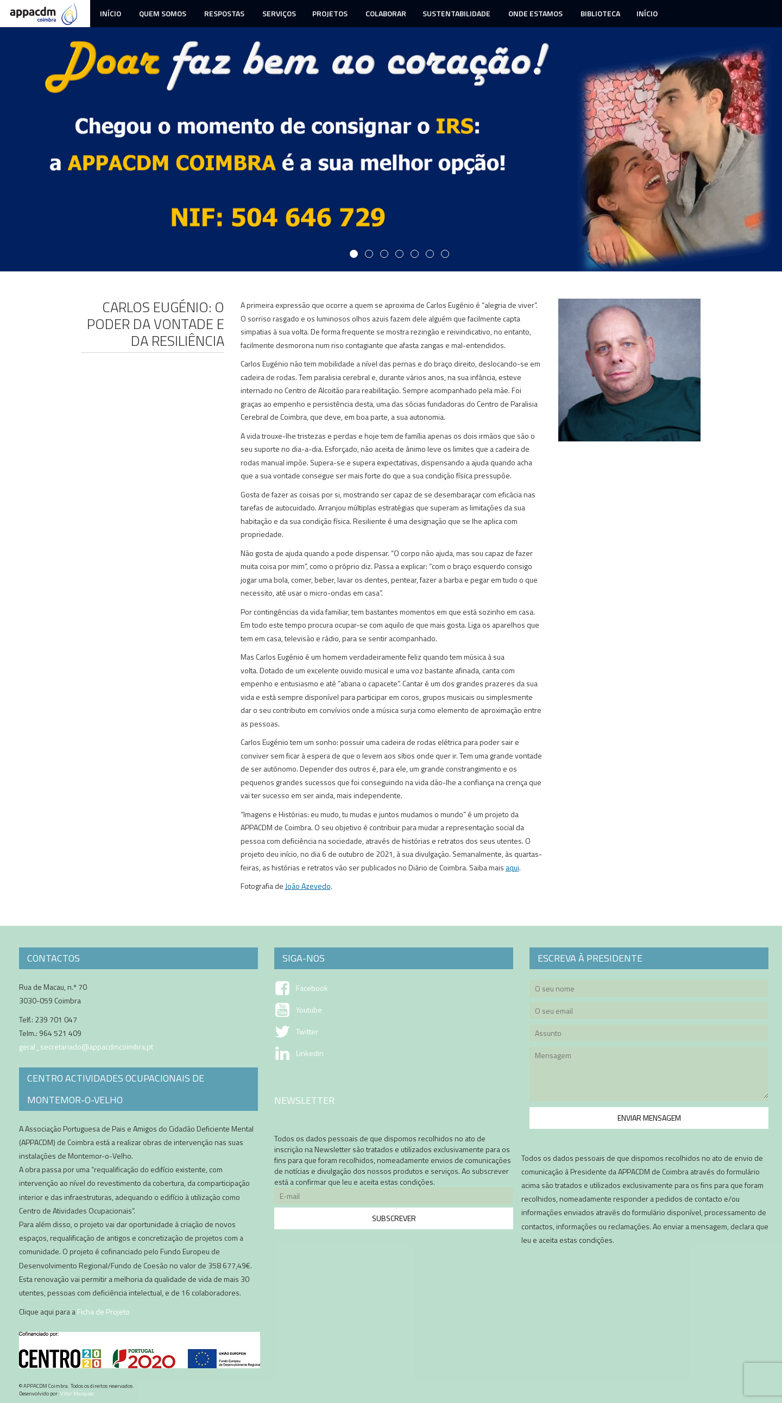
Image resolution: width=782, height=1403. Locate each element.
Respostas (223, 13)
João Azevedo (308, 886)
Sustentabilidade (456, 13)
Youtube (309, 1010)
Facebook (312, 988)
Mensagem (648, 1075)
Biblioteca (599, 13)
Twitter (307, 1031)
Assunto (648, 1034)
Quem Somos (161, 13)
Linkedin (310, 1053)
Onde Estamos (535, 13)
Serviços (278, 13)
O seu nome (648, 990)
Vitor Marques (76, 1393)
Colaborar (385, 13)
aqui (512, 867)
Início (109, 13)
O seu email (648, 1012)
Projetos (330, 13)
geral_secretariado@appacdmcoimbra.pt (86, 1046)
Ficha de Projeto (103, 1311)
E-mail (393, 1197)
